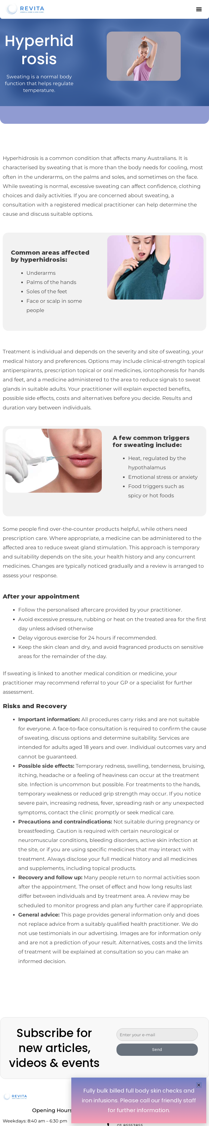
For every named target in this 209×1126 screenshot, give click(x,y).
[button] (199, 1085)
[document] (104, 563)
